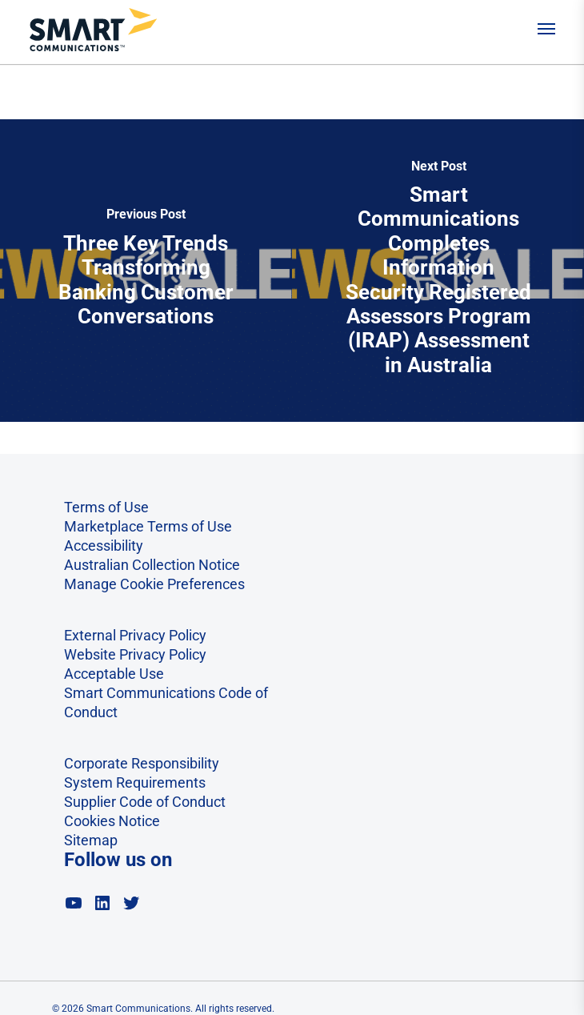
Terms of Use (106, 507)
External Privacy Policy (135, 635)
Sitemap (91, 840)
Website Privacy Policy (135, 654)
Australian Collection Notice (152, 564)
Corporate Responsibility (141, 763)
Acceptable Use (114, 673)
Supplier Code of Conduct (145, 801)
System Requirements (135, 782)
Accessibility (103, 545)
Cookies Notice (112, 820)
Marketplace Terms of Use (148, 526)
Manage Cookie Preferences (154, 584)
